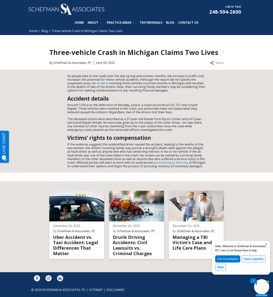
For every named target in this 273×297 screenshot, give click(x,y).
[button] (100, 22)
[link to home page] (66, 9)
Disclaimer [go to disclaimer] (115, 290)
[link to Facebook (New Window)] (37, 278)
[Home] (79, 22)
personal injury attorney (171, 162)
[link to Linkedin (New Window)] (60, 278)
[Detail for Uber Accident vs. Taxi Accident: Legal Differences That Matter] (79, 225)
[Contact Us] (188, 22)
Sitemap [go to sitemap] (95, 290)
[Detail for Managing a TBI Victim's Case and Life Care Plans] (198, 225)
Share (217, 63)
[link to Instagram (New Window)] (49, 278)
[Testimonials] (151, 22)
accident (102, 83)
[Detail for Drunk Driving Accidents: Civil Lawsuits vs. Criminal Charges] (139, 225)
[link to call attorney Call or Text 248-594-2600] (225, 9)
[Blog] (170, 22)
